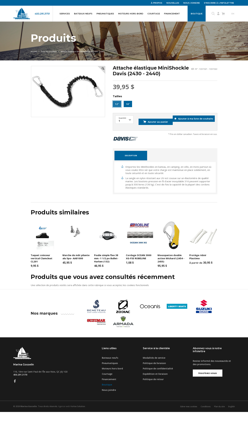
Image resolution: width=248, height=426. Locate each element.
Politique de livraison (154, 377)
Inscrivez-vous (207, 386)
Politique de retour (153, 393)
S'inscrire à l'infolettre (219, 3)
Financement (172, 13)
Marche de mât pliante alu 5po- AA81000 (76, 270)
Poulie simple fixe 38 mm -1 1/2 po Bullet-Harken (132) (106, 272)
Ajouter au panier (151, 138)
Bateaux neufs (83, 13)
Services (64, 13)
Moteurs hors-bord (130, 13)
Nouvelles (172, 3)
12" (117, 114)
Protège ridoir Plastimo (197, 270)
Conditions (203, 420)
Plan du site (218, 420)
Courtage (153, 13)
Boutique (196, 13)
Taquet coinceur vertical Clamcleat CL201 (41, 272)
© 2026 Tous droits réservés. (36, 420)
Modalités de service (154, 371)
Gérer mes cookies (185, 420)
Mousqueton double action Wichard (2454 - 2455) (171, 272)
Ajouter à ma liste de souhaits (193, 138)
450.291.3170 (42, 13)
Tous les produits (49, 59)
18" (128, 114)
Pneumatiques (105, 13)
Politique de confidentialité (158, 382)
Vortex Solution (80, 420)
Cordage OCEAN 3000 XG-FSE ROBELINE (138, 270)
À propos (156, 3)
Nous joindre (191, 3)
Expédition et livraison (155, 387)
